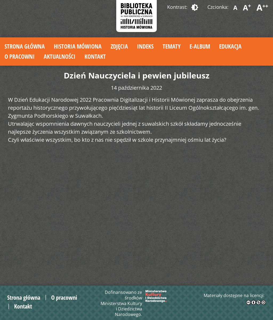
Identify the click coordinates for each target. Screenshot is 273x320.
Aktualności (59, 56)
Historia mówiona (78, 46)
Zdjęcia (119, 46)
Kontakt (95, 56)
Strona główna (25, 46)
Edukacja (230, 46)
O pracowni (20, 56)
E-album (200, 46)
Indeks (145, 46)
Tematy (171, 46)
